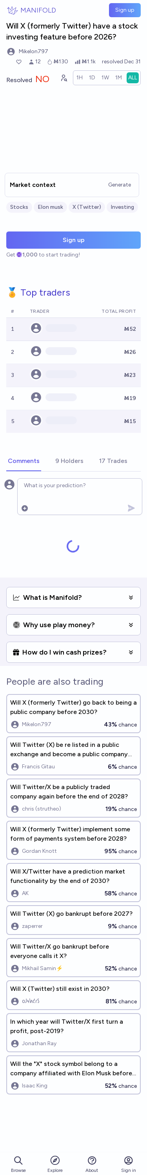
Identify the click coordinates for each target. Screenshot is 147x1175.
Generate (119, 184)
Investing (122, 207)
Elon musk (50, 207)
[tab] (23, 461)
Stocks (19, 207)
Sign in (128, 1164)
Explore (55, 1164)
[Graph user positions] (63, 78)
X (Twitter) (87, 207)
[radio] (79, 77)
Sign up (124, 10)
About (91, 1164)
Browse (18, 1164)
